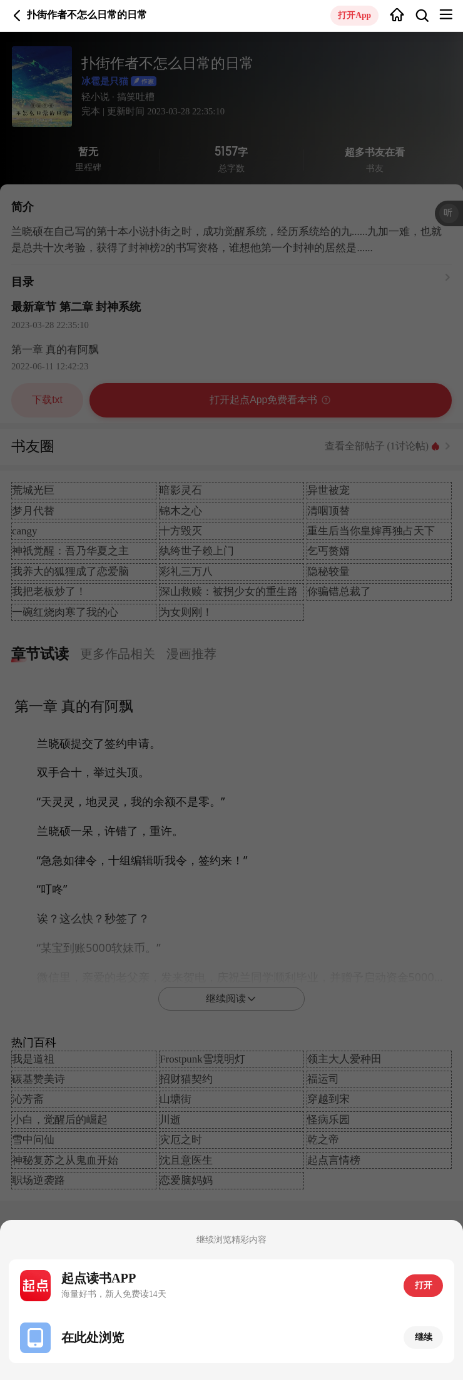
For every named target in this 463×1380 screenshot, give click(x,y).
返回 (17, 15)
